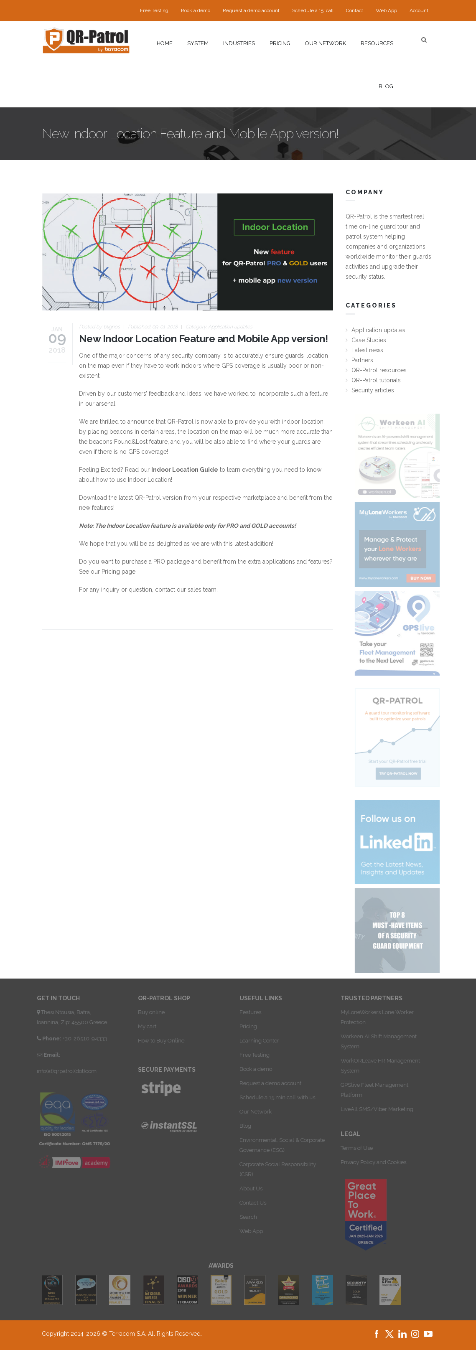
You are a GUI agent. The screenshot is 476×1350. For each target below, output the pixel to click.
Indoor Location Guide (184, 469)
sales (194, 589)
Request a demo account (251, 10)
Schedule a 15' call (312, 10)
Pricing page (118, 571)
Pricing (280, 43)
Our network (325, 43)
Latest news (367, 350)
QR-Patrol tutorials (376, 380)
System (198, 43)
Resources (377, 43)
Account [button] (419, 10)
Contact (354, 10)
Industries (239, 43)
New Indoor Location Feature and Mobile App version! (203, 339)
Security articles (372, 390)
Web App (386, 10)
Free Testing (154, 10)
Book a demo (195, 10)
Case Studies (368, 340)
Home (165, 43)
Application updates (230, 327)
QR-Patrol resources (379, 370)
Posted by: (99, 327)
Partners (362, 360)
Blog (386, 86)
